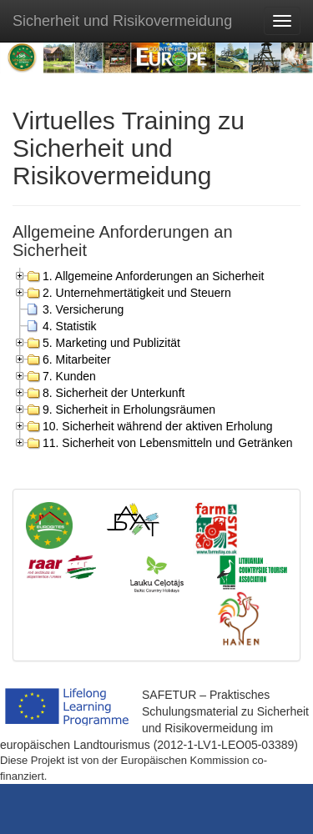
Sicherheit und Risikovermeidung (122, 21)
